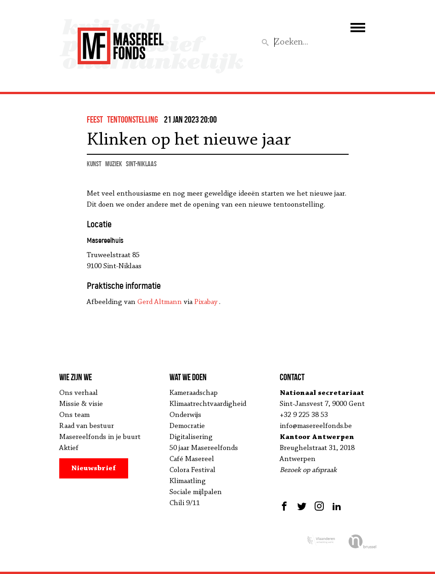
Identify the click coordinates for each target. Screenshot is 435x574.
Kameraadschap (193, 393)
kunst (94, 164)
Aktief (69, 448)
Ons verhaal (78, 393)
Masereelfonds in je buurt (100, 437)
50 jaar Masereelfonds (203, 448)
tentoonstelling (132, 119)
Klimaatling (187, 481)
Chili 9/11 (184, 503)
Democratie (187, 426)
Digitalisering (191, 437)
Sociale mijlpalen (195, 492)
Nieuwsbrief (93, 468)
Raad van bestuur (86, 426)
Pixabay (205, 302)
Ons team (74, 415)
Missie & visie (81, 404)
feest (95, 119)
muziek (113, 164)
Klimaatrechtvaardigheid (207, 404)
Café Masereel (191, 459)
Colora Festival (192, 470)
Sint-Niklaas (141, 164)
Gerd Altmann (159, 302)
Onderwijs (185, 415)
